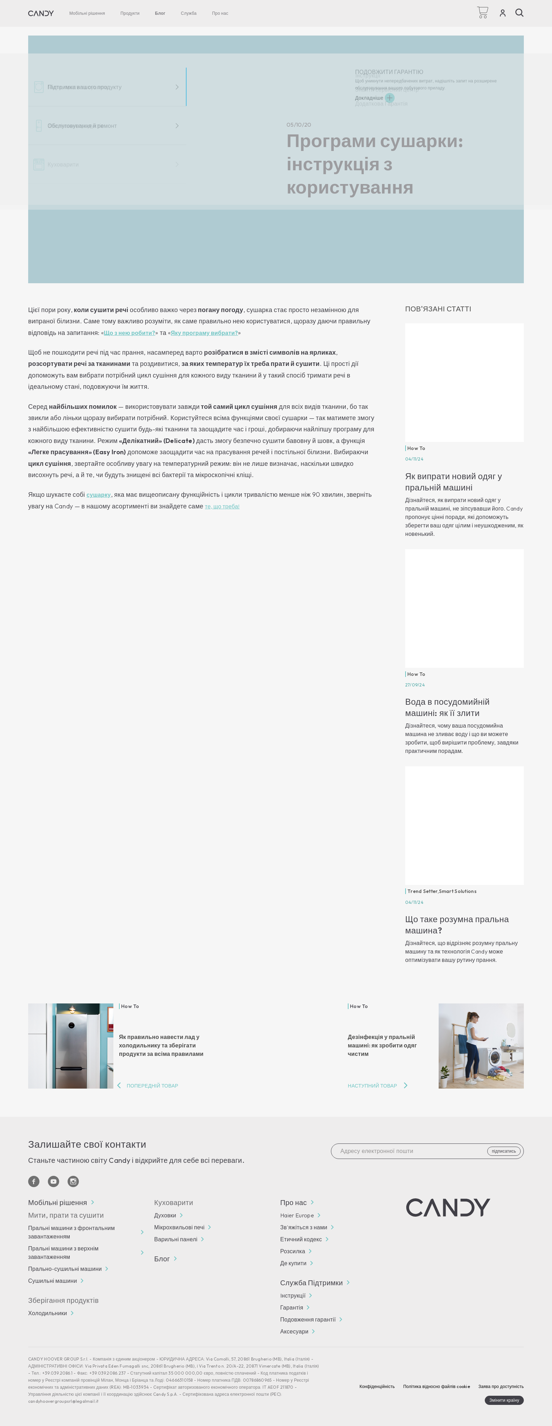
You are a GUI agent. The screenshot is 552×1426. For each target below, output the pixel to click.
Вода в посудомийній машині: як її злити (447, 707)
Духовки (165, 1215)
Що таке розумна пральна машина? (457, 925)
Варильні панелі (175, 1239)
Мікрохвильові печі (179, 1227)
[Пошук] (519, 12)
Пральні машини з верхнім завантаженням (63, 1252)
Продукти (129, 13)
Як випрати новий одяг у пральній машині (453, 482)
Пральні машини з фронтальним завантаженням (71, 1232)
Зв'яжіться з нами (303, 1227)
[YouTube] (53, 1181)
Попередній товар (152, 1086)
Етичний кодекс (301, 1239)
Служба (189, 13)
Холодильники (47, 1313)
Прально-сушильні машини (65, 1268)
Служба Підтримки (314, 1283)
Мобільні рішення (87, 13)
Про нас (220, 13)
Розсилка (292, 1251)
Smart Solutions (458, 891)
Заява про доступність (501, 1386)
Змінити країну (504, 1400)
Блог (160, 13)
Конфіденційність (377, 1386)
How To (416, 448)
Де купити (293, 1263)
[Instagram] (73, 1181)
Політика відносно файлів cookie (436, 1386)
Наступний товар (372, 1086)
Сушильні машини (52, 1280)
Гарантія (291, 1307)
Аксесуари (294, 1331)
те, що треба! (222, 506)
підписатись (504, 1151)
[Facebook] (33, 1181)
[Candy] (41, 13)
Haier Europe (297, 1215)
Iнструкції (293, 1295)
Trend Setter (422, 891)
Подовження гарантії (308, 1319)
